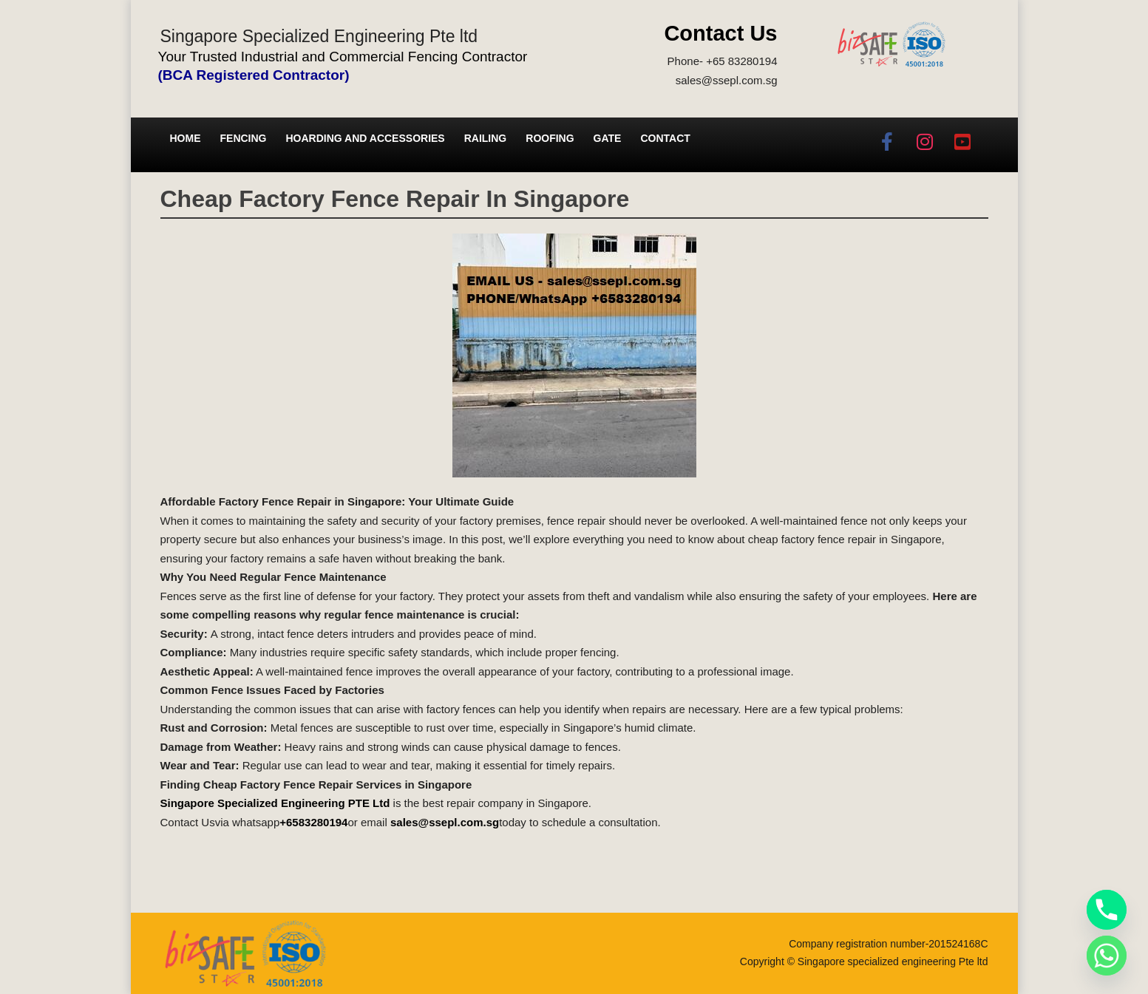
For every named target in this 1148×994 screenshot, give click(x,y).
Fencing (243, 138)
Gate (608, 138)
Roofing (550, 138)
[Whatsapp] (1107, 956)
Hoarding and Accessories (365, 138)
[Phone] (1107, 910)
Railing (485, 138)
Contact (665, 138)
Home (185, 138)
